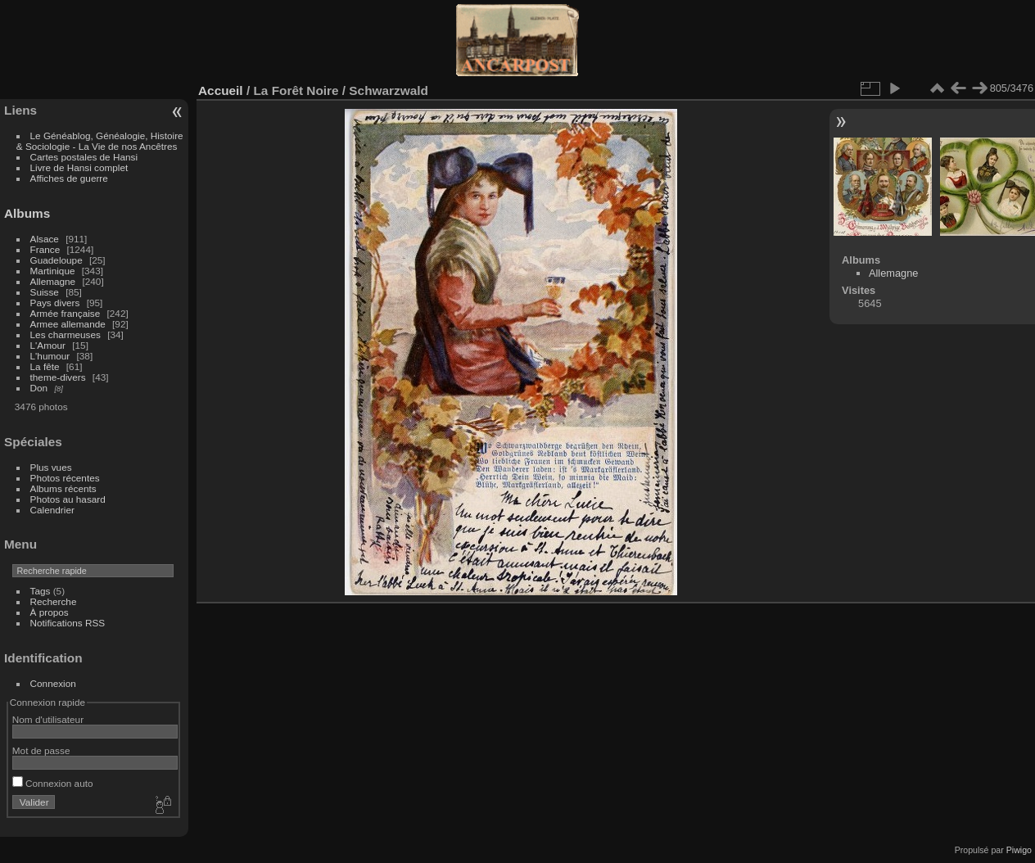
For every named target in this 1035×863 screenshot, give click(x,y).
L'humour (50, 355)
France (45, 249)
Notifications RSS (68, 622)
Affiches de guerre (69, 178)
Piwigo (1019, 850)
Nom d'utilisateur (48, 719)
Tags (40, 590)
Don (39, 387)
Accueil (220, 90)
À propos (49, 612)
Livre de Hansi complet (79, 167)
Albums (27, 213)
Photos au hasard (68, 499)
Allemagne (53, 281)
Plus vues (51, 467)
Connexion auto (52, 783)
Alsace (44, 238)
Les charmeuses (65, 334)
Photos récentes (65, 477)
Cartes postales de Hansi (84, 156)
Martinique (52, 270)
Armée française (65, 313)
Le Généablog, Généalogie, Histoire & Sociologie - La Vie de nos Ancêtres (99, 140)
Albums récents (63, 488)
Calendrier (52, 509)
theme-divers (58, 377)
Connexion (53, 683)
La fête (45, 366)
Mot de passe (41, 750)
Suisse (44, 292)
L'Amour (48, 345)
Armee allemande (68, 324)
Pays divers (55, 302)
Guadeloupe (56, 260)
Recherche (53, 601)
